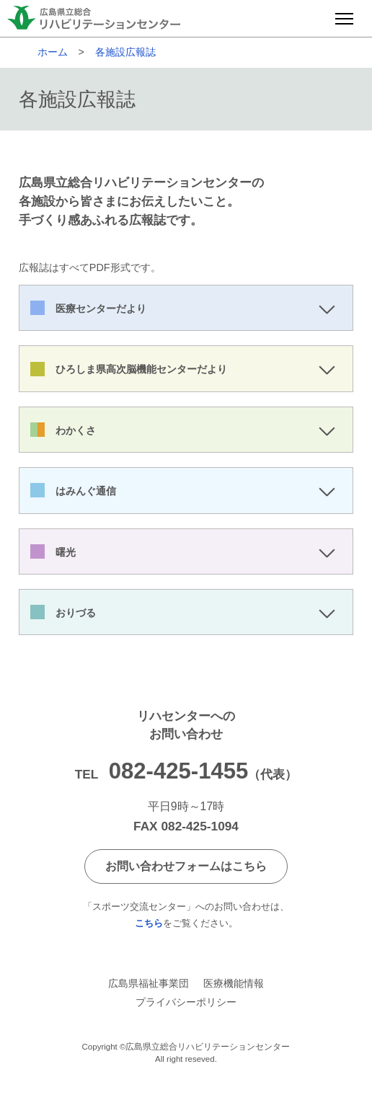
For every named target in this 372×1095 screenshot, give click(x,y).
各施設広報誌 (125, 52)
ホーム (52, 52)
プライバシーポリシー (186, 1002)
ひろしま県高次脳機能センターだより (141, 369)
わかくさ (76, 430)
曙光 (66, 552)
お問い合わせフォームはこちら (186, 866)
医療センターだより (101, 308)
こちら (149, 923)
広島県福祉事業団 (148, 983)
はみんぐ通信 (86, 491)
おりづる (76, 613)
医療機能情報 (233, 983)
